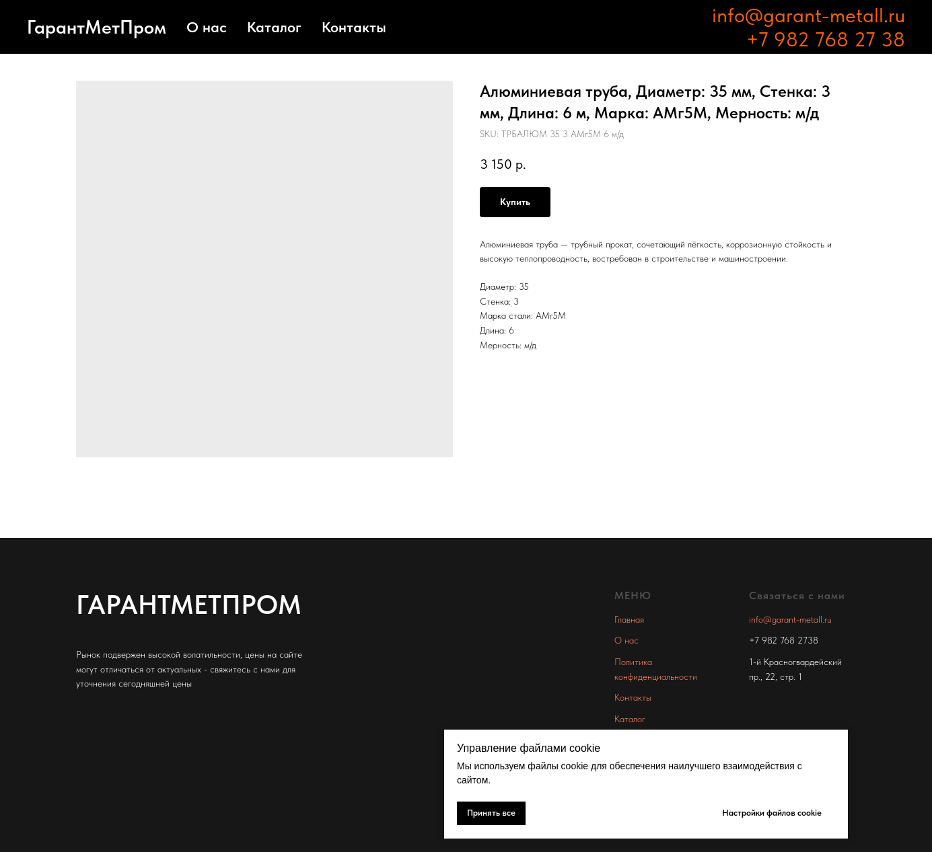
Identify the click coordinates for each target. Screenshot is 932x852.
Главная (629, 619)
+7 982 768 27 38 (825, 39)
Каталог (274, 27)
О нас (206, 27)
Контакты (354, 27)
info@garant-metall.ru (808, 15)
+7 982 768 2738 (783, 640)
